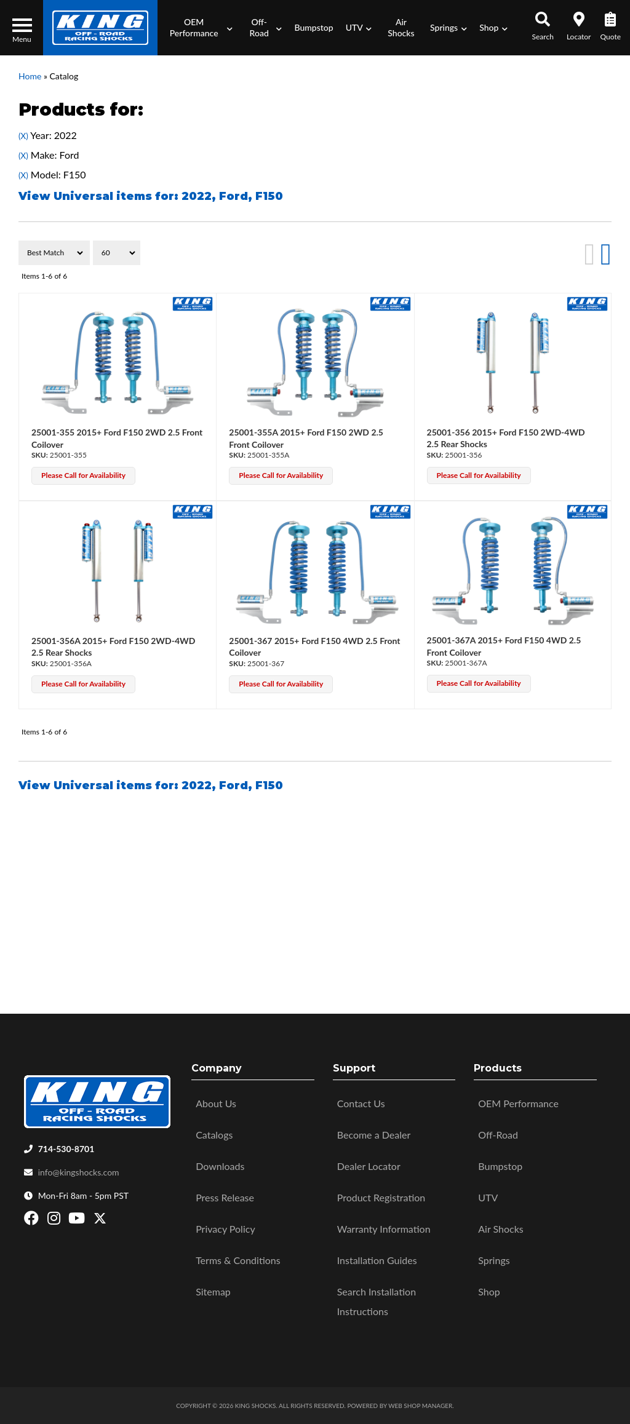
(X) (23, 136)
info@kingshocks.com (78, 1172)
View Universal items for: (150, 196)
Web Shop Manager (420, 1405)
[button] (198, 27)
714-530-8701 (66, 1149)
